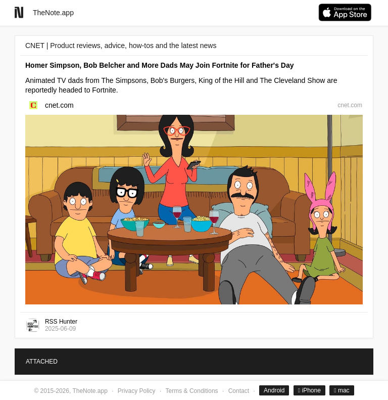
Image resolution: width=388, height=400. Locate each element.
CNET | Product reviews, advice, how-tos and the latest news (120, 45)
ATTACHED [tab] (42, 361)
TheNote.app (53, 13)
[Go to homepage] (19, 12)
